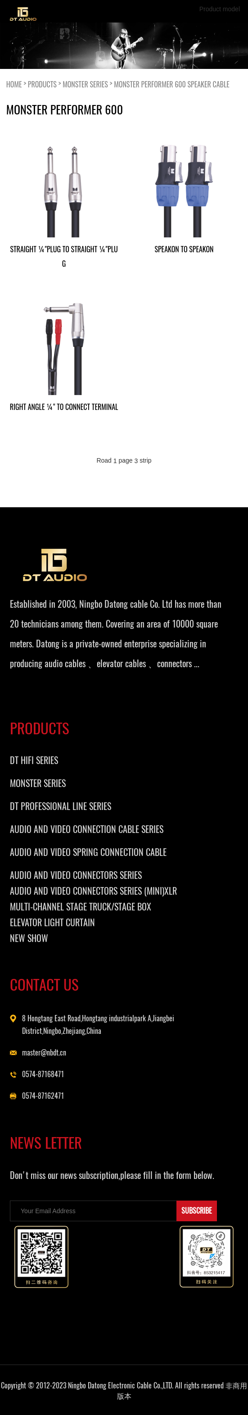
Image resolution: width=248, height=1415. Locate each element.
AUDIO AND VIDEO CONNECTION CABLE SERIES (86, 829)
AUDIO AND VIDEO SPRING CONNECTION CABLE (88, 852)
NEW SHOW (29, 938)
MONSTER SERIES (85, 84)
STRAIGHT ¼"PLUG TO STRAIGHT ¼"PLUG (63, 256)
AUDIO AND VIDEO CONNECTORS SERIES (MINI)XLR (93, 891)
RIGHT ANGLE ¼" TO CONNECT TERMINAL (64, 406)
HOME (14, 84)
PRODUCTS (42, 84)
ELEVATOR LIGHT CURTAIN (52, 922)
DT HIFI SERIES (34, 760)
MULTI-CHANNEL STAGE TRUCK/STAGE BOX (80, 907)
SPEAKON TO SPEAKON (183, 249)
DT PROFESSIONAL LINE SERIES (60, 806)
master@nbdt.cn (44, 1052)
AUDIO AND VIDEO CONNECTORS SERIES (76, 875)
